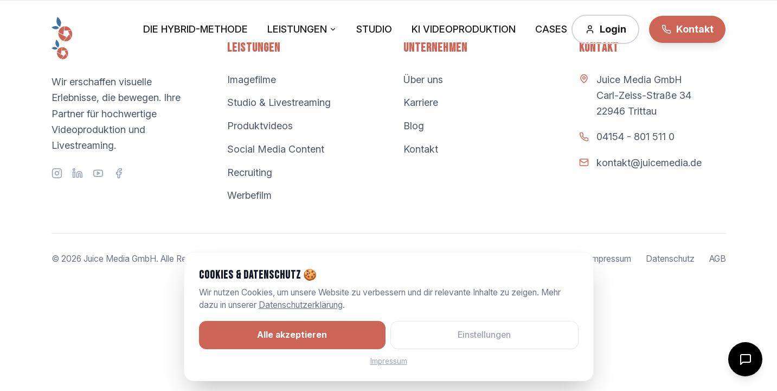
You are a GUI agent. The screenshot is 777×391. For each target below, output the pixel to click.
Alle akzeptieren (292, 335)
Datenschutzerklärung (301, 305)
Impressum (388, 361)
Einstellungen (484, 335)
